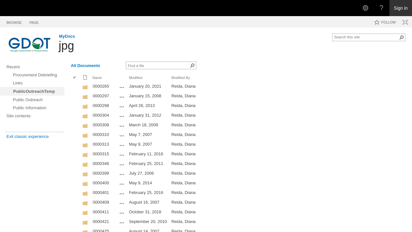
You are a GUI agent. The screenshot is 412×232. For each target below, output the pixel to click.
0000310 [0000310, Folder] (101, 134)
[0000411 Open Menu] (122, 213)
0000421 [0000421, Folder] (101, 221)
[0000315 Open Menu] (122, 155)
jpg (66, 45)
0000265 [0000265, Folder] (101, 86)
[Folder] (85, 88)
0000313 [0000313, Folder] (101, 144)
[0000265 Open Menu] (122, 87)
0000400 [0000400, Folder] (101, 182)
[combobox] (366, 37)
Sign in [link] (401, 8)
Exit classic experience (27, 136)
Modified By (180, 78)
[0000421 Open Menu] (122, 222)
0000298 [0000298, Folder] (101, 105)
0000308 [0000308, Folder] (101, 124)
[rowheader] (76, 87)
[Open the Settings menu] (365, 8)
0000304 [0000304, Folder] (101, 115)
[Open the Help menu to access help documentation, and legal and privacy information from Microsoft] (381, 8)
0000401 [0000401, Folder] (101, 192)
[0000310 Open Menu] (122, 135)
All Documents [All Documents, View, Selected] (85, 65)
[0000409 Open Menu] (122, 203)
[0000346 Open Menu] (122, 164)
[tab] (14, 21)
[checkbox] (75, 78)
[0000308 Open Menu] (122, 126)
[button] (401, 37)
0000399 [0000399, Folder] (101, 173)
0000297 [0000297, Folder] (101, 95)
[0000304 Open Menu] (122, 116)
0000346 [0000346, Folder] (101, 163)
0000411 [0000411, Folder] (101, 211)
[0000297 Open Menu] (122, 97)
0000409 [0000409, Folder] (101, 202)
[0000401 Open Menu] (122, 193)
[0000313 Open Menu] (122, 145)
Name (97, 78)
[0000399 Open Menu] (122, 174)
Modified (136, 78)
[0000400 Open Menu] (122, 184)
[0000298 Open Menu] (122, 106)
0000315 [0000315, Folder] (101, 153)
